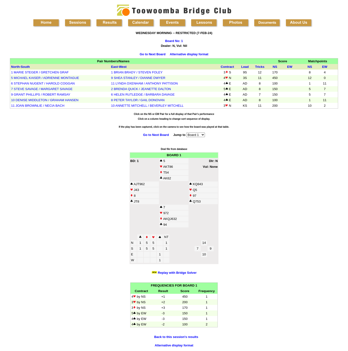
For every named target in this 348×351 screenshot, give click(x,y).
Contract (227, 67)
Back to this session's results (176, 337)
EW (289, 67)
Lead (245, 67)
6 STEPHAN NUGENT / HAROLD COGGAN (43, 83)
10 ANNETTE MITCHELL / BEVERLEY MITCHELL (147, 105)
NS (275, 67)
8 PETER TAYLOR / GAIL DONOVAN (138, 100)
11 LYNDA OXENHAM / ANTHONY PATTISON (144, 83)
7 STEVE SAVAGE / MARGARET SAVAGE (41, 89)
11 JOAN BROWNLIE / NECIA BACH (38, 105)
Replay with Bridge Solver (177, 272)
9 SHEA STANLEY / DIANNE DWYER (138, 78)
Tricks (260, 67)
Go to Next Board (153, 54)
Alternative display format (189, 54)
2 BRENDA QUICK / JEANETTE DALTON (141, 89)
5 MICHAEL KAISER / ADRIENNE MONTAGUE (45, 78)
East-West (119, 67)
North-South (20, 67)
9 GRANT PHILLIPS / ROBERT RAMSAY (40, 94)
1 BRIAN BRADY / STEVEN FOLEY (137, 72)
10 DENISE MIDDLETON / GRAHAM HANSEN (45, 100)
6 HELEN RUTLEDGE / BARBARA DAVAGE (143, 94)
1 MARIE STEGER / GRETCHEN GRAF (40, 72)
